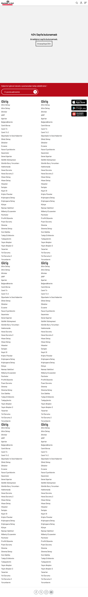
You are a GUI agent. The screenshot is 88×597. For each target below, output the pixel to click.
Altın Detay (5, 105)
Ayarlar (4, 118)
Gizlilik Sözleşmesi (8, 160)
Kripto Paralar (7, 194)
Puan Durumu (6, 222)
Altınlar (4, 112)
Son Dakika (5, 232)
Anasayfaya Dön (44, 43)
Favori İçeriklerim (8, 149)
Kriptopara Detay (8, 197)
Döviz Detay (5, 139)
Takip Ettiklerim (7, 235)
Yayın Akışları (6, 242)
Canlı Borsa (5, 125)
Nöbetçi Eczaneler (8, 211)
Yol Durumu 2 (6, 256)
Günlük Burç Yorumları (10, 163)
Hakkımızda (5, 167)
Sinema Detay (6, 228)
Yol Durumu (5, 252)
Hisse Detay (6, 177)
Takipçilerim (6, 239)
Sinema (4, 225)
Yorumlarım (5, 259)
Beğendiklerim (7, 122)
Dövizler (4, 142)
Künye (3, 204)
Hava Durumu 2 (7, 173)
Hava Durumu (6, 170)
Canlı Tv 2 (5, 132)
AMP (3, 115)
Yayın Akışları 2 (7, 246)
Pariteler (4, 215)
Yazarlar (4, 249)
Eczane (4, 146)
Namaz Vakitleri (7, 208)
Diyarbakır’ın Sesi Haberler (11, 136)
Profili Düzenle (7, 218)
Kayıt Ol (4, 191)
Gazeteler (5, 153)
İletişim (4, 187)
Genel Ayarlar (6, 156)
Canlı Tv (4, 129)
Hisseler (4, 184)
